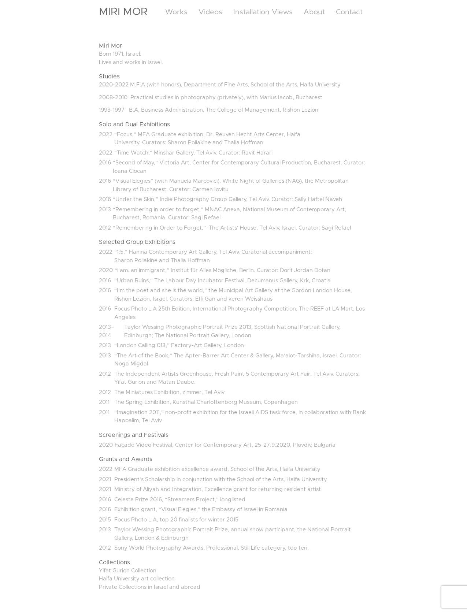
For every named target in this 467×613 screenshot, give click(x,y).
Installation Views (263, 12)
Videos (210, 12)
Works (176, 12)
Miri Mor (123, 12)
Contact (349, 12)
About (314, 12)
